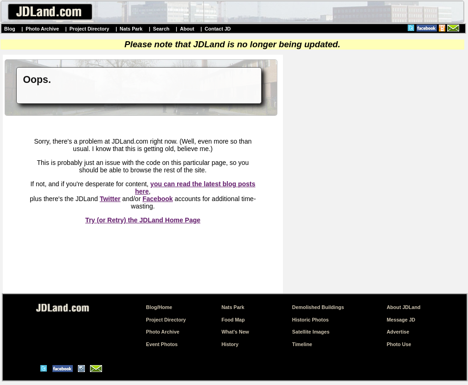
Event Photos (162, 344)
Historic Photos (310, 319)
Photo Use (399, 344)
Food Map (232, 319)
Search (161, 29)
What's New (235, 332)
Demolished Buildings (318, 307)
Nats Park (131, 29)
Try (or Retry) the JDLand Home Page (142, 220)
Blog (9, 29)
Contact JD (218, 29)
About (187, 29)
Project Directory (89, 29)
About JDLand (404, 307)
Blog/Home (159, 307)
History (229, 344)
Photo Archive (42, 29)
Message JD (401, 319)
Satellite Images (311, 332)
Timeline (302, 344)
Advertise (398, 332)
